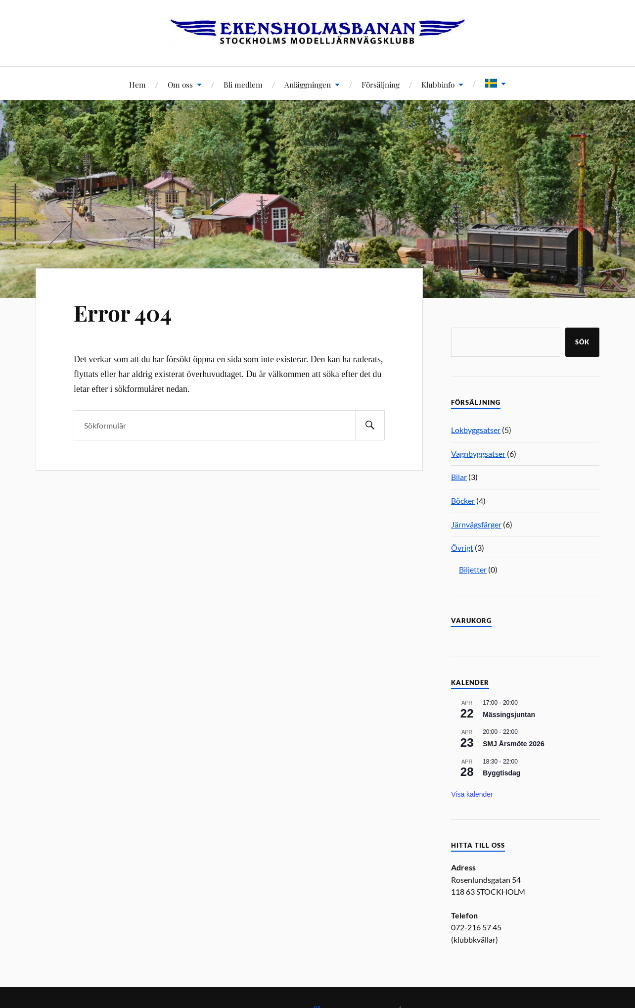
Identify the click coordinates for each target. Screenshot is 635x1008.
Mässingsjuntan (509, 715)
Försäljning (381, 84)
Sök (582, 342)
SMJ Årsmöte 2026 (513, 744)
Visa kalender (472, 794)
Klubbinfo (437, 84)
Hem (137, 84)
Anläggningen (307, 84)
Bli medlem (243, 84)
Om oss (180, 84)
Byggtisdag (501, 773)
